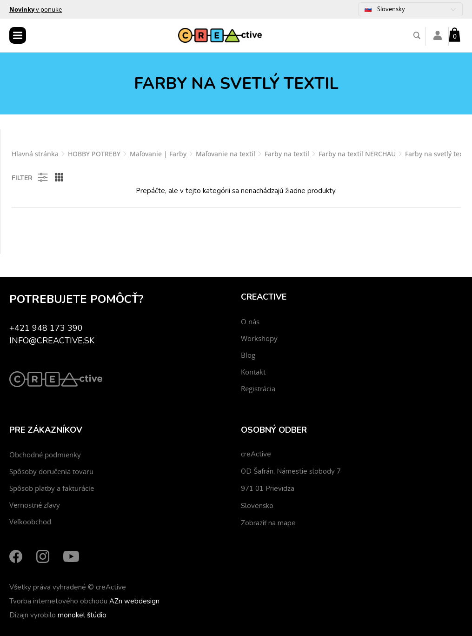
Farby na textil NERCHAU (357, 153)
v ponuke (35, 9)
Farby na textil (287, 153)
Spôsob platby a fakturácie (51, 488)
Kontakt (253, 371)
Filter (30, 177)
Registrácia (258, 388)
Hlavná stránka (35, 153)
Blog (248, 355)
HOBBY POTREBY (94, 153)
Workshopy (259, 338)
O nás (250, 321)
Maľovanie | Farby (158, 153)
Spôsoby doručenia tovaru (51, 471)
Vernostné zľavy (34, 504)
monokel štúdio (82, 615)
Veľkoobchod (30, 521)
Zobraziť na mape (268, 523)
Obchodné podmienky (45, 454)
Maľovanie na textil (225, 153)
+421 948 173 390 (46, 328)
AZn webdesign (134, 601)
